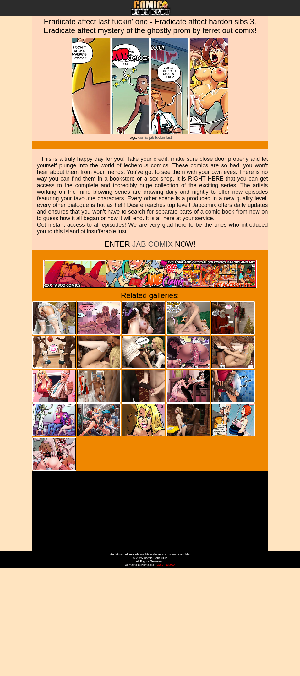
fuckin (160, 137)
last (169, 137)
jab (151, 137)
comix (143, 137)
